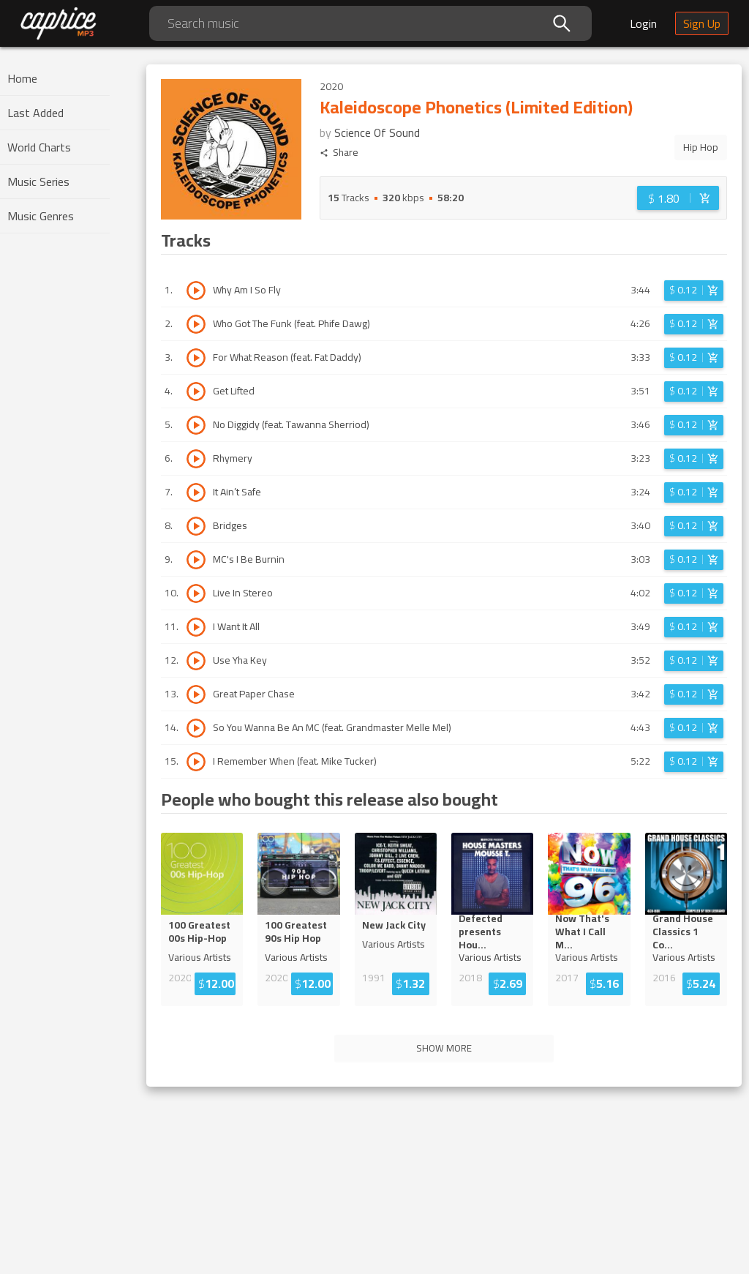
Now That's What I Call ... (586, 931)
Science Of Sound (377, 132)
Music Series (38, 181)
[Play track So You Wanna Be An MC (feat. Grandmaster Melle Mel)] (196, 728)
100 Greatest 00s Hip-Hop (199, 931)
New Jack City (394, 925)
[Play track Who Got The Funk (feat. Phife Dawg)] (196, 324)
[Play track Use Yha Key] (196, 661)
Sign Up (701, 23)
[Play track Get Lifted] (196, 391)
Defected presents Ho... (492, 931)
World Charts (39, 147)
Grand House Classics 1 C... (683, 931)
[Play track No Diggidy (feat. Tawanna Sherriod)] (196, 425)
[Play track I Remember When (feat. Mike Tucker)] (196, 762)
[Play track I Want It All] (196, 627)
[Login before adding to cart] (678, 198)
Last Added (35, 113)
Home (22, 78)
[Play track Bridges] (196, 526)
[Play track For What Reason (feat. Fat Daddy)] (196, 358)
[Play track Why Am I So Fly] (196, 290)
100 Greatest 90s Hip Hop (296, 931)
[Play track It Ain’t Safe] (196, 492)
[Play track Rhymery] (196, 459)
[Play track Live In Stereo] (196, 593)
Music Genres (40, 216)
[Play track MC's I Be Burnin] (196, 560)
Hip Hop (700, 147)
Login (643, 23)
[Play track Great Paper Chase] (196, 694)
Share (339, 152)
